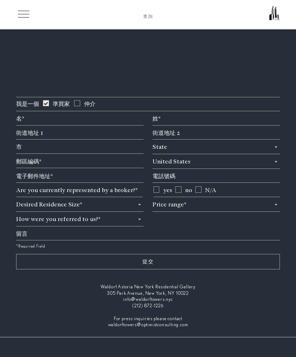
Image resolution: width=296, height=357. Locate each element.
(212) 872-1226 (148, 306)
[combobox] (216, 147)
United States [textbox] (171, 161)
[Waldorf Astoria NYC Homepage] (244, 16)
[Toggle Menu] (24, 14)
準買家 (61, 104)
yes (167, 190)
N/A (210, 190)
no (188, 190)
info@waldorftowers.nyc (148, 299)
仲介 (90, 104)
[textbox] (216, 147)
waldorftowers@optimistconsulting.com (148, 325)
